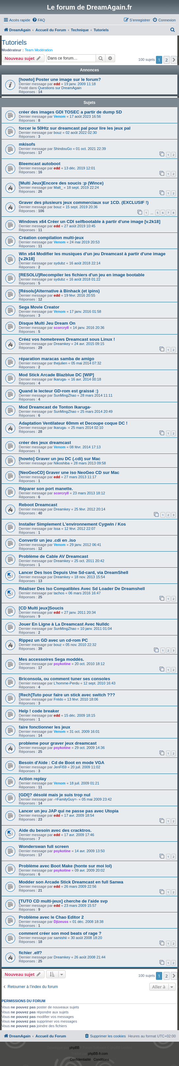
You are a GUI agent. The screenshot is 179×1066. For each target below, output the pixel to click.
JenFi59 (60, 767)
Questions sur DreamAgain (59, 88)
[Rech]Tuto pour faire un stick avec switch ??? (67, 694)
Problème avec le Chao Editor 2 (51, 917)
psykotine (62, 664)
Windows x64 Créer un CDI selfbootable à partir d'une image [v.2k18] (89, 221)
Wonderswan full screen (44, 846)
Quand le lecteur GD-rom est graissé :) (58, 390)
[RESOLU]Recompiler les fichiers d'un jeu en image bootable (81, 274)
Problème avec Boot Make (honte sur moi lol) (65, 865)
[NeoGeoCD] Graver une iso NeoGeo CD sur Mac (69, 472)
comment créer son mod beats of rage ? (60, 933)
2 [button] (166, 60)
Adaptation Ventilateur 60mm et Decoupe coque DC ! (73, 423)
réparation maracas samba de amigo (56, 358)
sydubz (59, 263)
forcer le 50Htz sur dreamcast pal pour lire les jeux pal (75, 128)
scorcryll (61, 328)
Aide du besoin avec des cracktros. (55, 830)
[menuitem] (38, 20)
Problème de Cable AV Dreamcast (53, 556)
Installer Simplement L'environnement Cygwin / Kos (72, 524)
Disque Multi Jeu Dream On (47, 323)
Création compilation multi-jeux (51, 237)
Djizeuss (61, 922)
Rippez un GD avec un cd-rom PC (53, 640)
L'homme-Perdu (66, 683)
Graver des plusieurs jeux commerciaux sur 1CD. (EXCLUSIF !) (84, 202)
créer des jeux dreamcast (45, 442)
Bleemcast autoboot (39, 163)
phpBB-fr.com (98, 1053)
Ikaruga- (60, 379)
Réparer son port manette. (46, 488)
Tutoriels (14, 42)
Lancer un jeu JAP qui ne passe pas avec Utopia (68, 810)
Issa (57, 529)
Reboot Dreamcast (38, 504)
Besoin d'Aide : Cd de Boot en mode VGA (61, 762)
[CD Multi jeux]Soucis (41, 608)
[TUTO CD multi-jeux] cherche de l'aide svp (63, 901)
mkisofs (27, 144)
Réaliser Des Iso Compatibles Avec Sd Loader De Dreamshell (82, 588)
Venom (60, 116)
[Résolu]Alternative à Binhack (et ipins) (59, 290)
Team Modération (39, 50)
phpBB (74, 1048)
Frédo (58, 699)
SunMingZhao (65, 395)
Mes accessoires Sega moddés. (51, 659)
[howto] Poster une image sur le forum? (60, 79)
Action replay (32, 778)
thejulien (60, 363)
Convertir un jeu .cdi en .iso (47, 540)
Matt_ (58, 187)
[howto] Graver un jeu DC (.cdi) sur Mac (60, 458)
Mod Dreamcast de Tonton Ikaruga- (55, 407)
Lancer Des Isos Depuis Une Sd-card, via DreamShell (73, 572)
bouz (58, 133)
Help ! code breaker (39, 710)
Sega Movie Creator (39, 307)
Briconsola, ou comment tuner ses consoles (64, 678)
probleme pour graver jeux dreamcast (58, 743)
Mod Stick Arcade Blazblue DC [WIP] (56, 374)
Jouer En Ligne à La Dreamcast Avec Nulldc (64, 624)
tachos (59, 593)
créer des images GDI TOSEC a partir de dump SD (70, 112)
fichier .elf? (30, 952)
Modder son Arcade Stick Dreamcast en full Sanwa (71, 882)
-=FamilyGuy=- (66, 799)
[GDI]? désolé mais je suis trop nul (54, 794)
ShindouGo (63, 149)
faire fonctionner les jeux (44, 727)
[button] (174, 60)
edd (57, 84)
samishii (60, 938)
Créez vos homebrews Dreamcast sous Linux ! (67, 339)
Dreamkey (62, 344)
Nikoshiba (62, 463)
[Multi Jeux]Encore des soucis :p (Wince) (61, 183)
